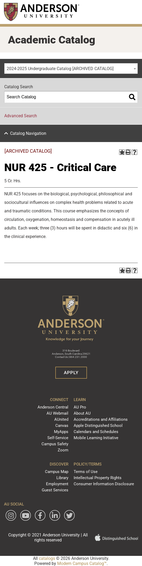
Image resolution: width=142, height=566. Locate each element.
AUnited (61, 419)
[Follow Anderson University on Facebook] (40, 515)
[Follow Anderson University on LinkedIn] (54, 515)
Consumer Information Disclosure (104, 484)
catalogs (47, 558)
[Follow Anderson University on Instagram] (11, 515)
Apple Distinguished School (98, 425)
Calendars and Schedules (96, 431)
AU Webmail (57, 413)
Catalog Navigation (28, 133)
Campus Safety (54, 444)
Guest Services (55, 490)
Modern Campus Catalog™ (82, 563)
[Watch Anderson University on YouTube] (25, 515)
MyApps (61, 431)
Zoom (63, 450)
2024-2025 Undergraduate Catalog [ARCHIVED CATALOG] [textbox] (60, 68)
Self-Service (57, 437)
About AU (82, 413)
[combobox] (71, 68)
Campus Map (56, 471)
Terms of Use (86, 471)
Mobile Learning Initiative (96, 437)
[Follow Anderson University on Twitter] (69, 515)
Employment (57, 484)
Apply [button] (71, 372)
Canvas (61, 425)
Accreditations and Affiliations (101, 419)
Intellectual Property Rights (98, 477)
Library (62, 477)
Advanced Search (20, 115)
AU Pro (80, 407)
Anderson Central (52, 407)
